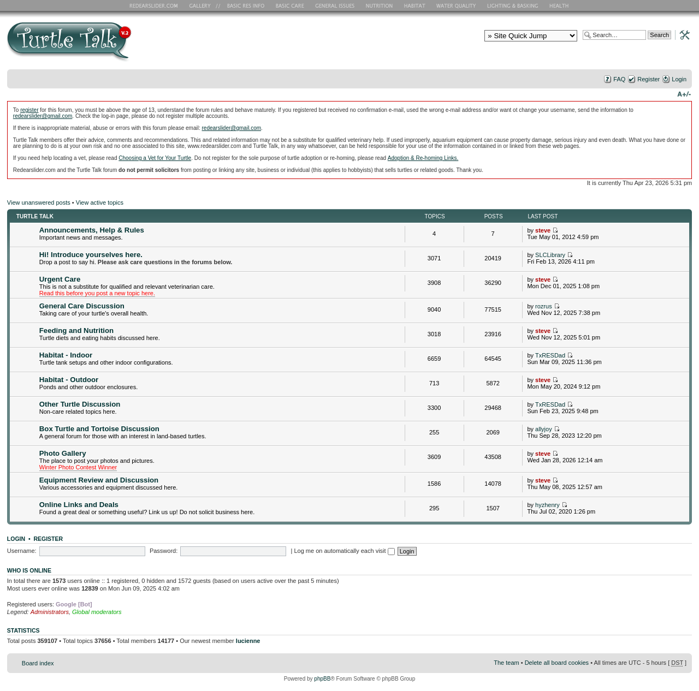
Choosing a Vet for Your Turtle (155, 158)
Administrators (50, 612)
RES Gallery (203, 5)
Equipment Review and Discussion (98, 480)
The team (506, 662)
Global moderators (97, 612)
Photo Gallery (62, 453)
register (29, 110)
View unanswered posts (38, 202)
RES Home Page (156, 5)
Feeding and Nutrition (76, 330)
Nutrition (381, 5)
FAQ (619, 79)
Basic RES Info (243, 5)
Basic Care (289, 5)
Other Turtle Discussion (80, 404)
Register (648, 79)
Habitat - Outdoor (68, 380)
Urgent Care (59, 279)
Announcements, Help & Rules (91, 230)
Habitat (415, 5)
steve (542, 230)
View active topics (99, 202)
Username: (22, 550)
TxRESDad (550, 355)
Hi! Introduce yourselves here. (91, 255)
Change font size (684, 93)
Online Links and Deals (79, 505)
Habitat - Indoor (65, 355)
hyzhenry (547, 505)
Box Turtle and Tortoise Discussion (99, 429)
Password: (163, 550)
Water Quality (456, 5)
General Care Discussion (82, 306)
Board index (38, 663)
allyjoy (543, 429)
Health (560, 5)
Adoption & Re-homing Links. (423, 158)
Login (679, 79)
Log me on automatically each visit (344, 550)
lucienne (248, 641)
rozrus (543, 306)
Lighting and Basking (513, 5)
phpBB (322, 679)
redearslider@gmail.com (43, 116)
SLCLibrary (550, 255)
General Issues (335, 5)
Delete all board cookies (557, 662)
